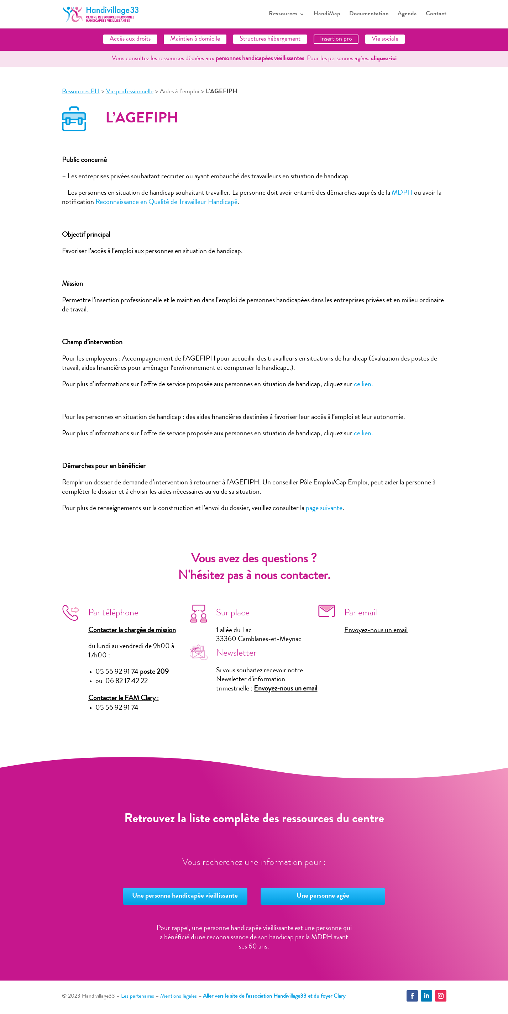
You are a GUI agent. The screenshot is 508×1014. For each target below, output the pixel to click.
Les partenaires (137, 996)
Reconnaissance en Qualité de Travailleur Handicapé (166, 202)
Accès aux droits (130, 39)
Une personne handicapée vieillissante (185, 896)
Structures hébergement (270, 39)
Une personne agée (323, 896)
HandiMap (327, 14)
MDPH (402, 193)
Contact (436, 14)
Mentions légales (178, 996)
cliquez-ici (384, 59)
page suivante (324, 508)
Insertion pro (336, 39)
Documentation (369, 14)
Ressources (283, 14)
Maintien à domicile (195, 39)
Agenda (407, 14)
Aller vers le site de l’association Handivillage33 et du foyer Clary (274, 996)
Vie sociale (385, 39)
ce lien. (363, 384)
